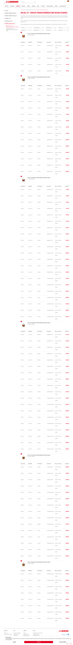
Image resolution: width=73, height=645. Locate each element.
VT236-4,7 (22, 385)
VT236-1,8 (22, 353)
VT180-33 (22, 303)
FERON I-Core (8, 18)
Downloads (15, 635)
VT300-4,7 (22, 517)
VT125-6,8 (22, 64)
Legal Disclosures (36, 634)
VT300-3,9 (22, 511)
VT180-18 (22, 284)
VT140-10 (22, 165)
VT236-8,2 (22, 404)
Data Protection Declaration (37, 632)
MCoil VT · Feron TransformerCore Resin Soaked (12, 26)
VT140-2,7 (22, 120)
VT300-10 (22, 543)
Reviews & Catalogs (17, 632)
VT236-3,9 (22, 379)
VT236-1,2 (22, 340)
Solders (28, 6)
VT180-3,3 (22, 227)
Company (5, 632)
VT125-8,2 (22, 70)
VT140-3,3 (22, 127)
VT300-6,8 (22, 530)
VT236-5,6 (22, 391)
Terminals (43, 6)
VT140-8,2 (22, 158)
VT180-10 (22, 265)
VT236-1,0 (22, 334)
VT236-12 (22, 417)
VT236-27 (22, 442)
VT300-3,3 (22, 505)
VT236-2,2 (22, 359)
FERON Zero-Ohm (8, 21)
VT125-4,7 (22, 51)
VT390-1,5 (22, 586)
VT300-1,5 (22, 479)
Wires (38, 6)
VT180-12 (22, 272)
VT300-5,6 (22, 524)
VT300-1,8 (22, 486)
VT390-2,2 (22, 599)
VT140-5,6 (22, 146)
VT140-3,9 (22, 133)
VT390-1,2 (22, 580)
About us (5, 630)
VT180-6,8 (22, 253)
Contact (24, 630)
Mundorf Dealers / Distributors (26, 636)
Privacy (67, 643)
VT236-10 (22, 410)
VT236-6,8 (22, 398)
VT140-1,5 (22, 101)
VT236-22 (22, 436)
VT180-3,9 (22, 233)
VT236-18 (22, 429)
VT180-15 (22, 278)
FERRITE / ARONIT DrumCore (11, 15)
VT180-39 (22, 310)
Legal (34, 630)
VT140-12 (22, 171)
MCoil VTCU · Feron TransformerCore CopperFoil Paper (11, 29)
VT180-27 (22, 297)
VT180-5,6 (22, 246)
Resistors (23, 6)
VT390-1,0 (22, 573)
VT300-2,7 (22, 498)
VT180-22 (22, 291)
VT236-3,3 (22, 372)
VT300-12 (22, 549)
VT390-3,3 (22, 612)
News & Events (16, 634)
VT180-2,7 (22, 221)
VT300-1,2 (22, 473)
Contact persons (26, 634)
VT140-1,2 (22, 95)
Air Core (6, 10)
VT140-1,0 (22, 88)
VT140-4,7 (22, 139)
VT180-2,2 (22, 214)
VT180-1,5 (22, 202)
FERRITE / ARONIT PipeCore (10, 13)
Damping (33, 6)
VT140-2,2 (22, 114)
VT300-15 (22, 555)
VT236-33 (22, 448)
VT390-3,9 (22, 618)
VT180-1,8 (22, 208)
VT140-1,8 (22, 107)
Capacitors (12, 6)
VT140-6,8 (22, 152)
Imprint (71, 643)
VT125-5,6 (22, 58)
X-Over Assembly (50, 6)
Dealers (56, 6)
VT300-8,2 (22, 536)
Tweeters (6, 6)
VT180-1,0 (22, 189)
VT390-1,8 (22, 592)
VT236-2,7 (22, 366)
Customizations (62, 6)
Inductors (18, 6)
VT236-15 (22, 423)
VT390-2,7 (22, 605)
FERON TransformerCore (10, 23)
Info (14, 630)
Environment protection (8, 634)
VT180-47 (22, 316)
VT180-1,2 (22, 195)
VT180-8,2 (22, 259)
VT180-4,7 (22, 240)
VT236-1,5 (22, 347)
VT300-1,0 (22, 466)
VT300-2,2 (22, 492)
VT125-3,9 (22, 45)
